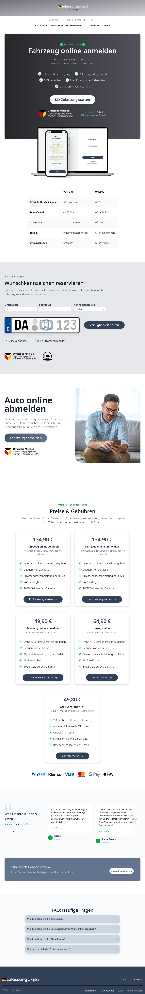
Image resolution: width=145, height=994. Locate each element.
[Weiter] (13, 831)
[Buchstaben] (46, 325)
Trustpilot (58, 839)
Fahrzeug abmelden (26, 438)
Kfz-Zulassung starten (72, 99)
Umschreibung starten (102, 599)
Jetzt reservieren (73, 755)
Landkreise (137, 982)
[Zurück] (7, 831)
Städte (123, 982)
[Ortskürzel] (21, 325)
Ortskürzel (11, 305)
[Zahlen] (66, 325)
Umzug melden (102, 677)
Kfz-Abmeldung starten (43, 677)
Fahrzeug (45, 305)
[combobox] (21, 309)
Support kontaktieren (121, 871)
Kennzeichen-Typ (84, 305)
